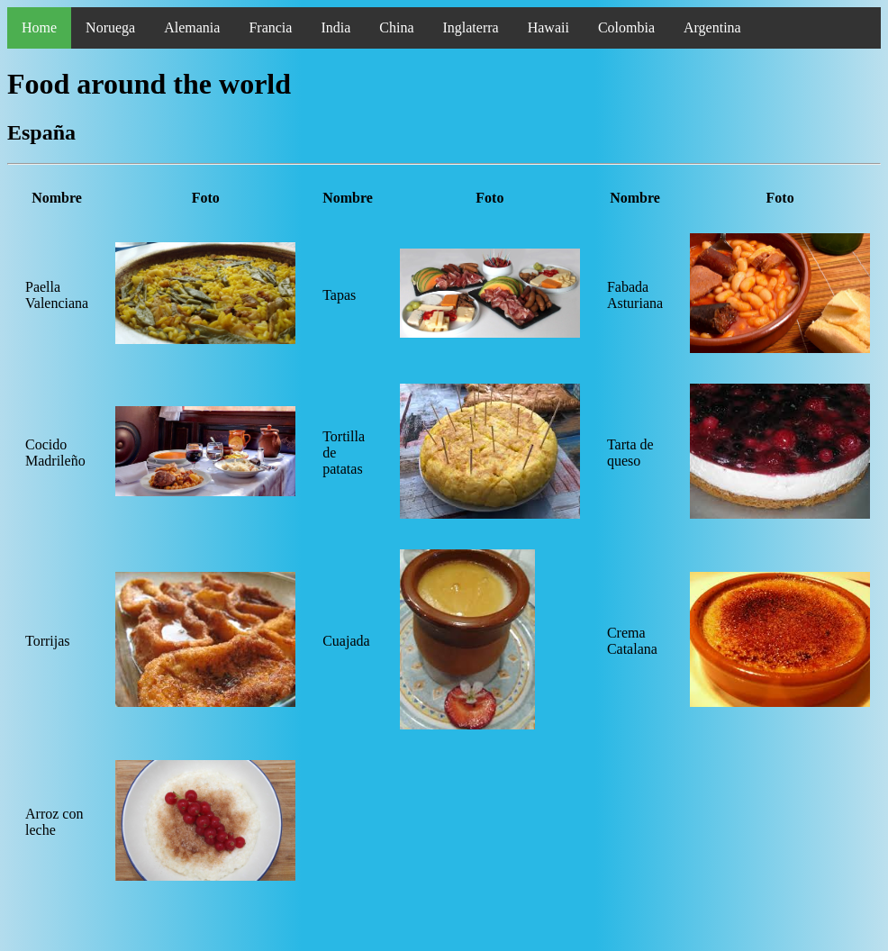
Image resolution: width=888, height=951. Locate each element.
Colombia (626, 27)
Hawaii (548, 27)
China (396, 27)
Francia (270, 27)
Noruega (110, 27)
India (335, 27)
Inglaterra (470, 27)
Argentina (712, 27)
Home (39, 27)
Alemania (192, 27)
